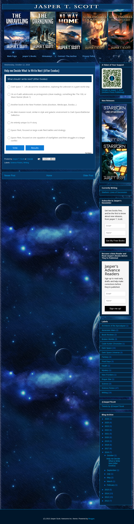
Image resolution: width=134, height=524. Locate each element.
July (109, 474)
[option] (17, 31)
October (110, 455)
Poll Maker (88, 153)
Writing (26, 163)
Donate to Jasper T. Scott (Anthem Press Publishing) (113, 91)
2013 (107, 497)
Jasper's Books (29, 56)
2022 (107, 430)
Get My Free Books (115, 241)
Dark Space (107, 348)
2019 (107, 441)
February (111, 485)
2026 (107, 419)
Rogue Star (106, 379)
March (110, 481)
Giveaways (47, 56)
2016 (107, 452)
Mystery (105, 370)
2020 (107, 437)
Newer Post (9, 175)
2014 (107, 493)
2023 (107, 426)
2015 (107, 490)
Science (105, 384)
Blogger (91, 519)
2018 (107, 445)
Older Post (88, 175)
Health (104, 366)
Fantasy (105, 357)
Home (49, 175)
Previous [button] (2, 30)
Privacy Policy (89, 56)
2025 (107, 422)
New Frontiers (108, 375)
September (112, 470)
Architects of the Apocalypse (114, 326)
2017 (107, 448)
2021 (107, 434)
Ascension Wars (108, 330)
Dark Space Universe (111, 352)
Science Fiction (16, 163)
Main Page (12, 56)
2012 (107, 501)
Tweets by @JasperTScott (113, 406)
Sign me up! (115, 308)
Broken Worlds (108, 339)
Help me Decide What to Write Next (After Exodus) (113, 462)
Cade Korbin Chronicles (112, 344)
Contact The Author (67, 56)
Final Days (106, 361)
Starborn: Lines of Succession (114, 192)
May (109, 477)
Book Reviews (108, 335)
